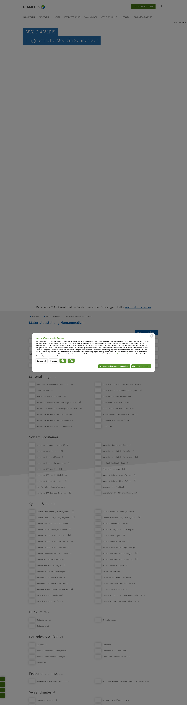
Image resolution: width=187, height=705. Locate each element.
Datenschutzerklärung (124, 354)
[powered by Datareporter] (152, 337)
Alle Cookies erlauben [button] (140, 366)
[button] (41, 360)
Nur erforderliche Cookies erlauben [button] (111, 366)
